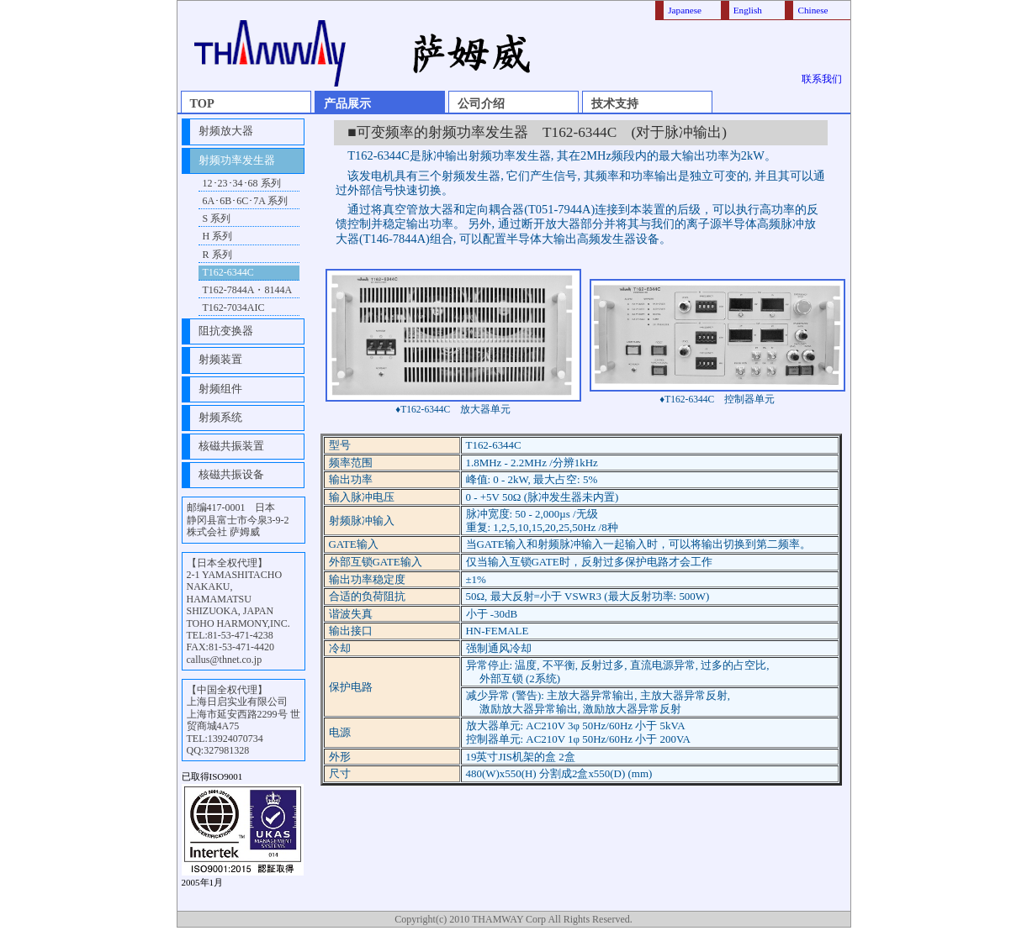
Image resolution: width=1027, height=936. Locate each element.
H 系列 (218, 236)
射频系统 (220, 417)
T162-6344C (228, 272)
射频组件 (220, 389)
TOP (202, 103)
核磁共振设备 (231, 475)
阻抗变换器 (226, 331)
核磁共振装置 (231, 446)
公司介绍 (481, 103)
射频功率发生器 (237, 160)
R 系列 (217, 254)
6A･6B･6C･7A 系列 (246, 201)
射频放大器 (226, 131)
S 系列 (217, 218)
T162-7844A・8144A (248, 290)
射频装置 (220, 359)
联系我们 (822, 79)
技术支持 (614, 103)
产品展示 (347, 103)
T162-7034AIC (234, 307)
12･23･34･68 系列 (242, 183)
